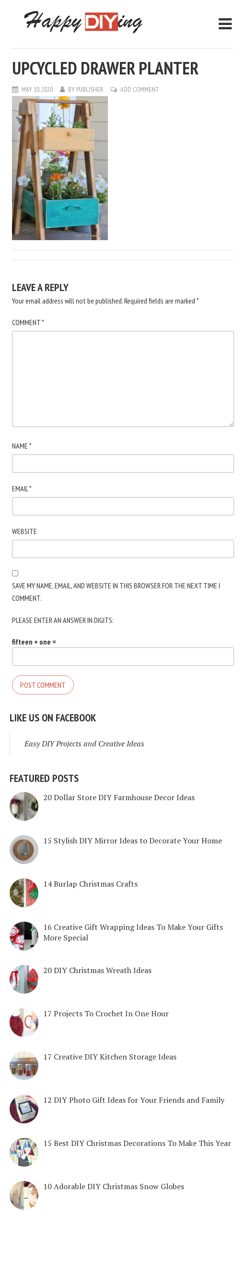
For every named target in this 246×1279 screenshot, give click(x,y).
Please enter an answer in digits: (63, 620)
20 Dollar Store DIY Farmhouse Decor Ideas (119, 797)
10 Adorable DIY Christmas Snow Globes (113, 1186)
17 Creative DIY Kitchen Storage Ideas (109, 1056)
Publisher (89, 89)
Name (22, 446)
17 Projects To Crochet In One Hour (106, 1013)
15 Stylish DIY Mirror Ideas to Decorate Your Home (132, 840)
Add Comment (139, 89)
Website (24, 531)
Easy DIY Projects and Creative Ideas (84, 743)
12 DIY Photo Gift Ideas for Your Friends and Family (133, 1100)
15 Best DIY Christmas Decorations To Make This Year (137, 1143)
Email (22, 488)
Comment (28, 322)
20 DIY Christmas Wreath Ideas (97, 970)
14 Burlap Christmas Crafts (90, 883)
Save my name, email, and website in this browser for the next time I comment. (116, 592)
